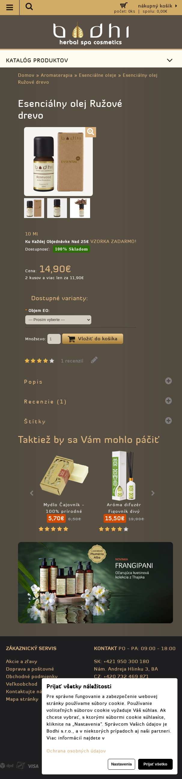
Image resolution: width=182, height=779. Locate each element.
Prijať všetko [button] (155, 764)
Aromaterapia (57, 75)
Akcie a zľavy (21, 661)
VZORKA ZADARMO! (113, 241)
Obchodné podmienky (32, 676)
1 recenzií (72, 361)
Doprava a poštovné (30, 669)
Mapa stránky (22, 699)
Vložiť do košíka (92, 339)
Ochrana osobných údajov (76, 751)
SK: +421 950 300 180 (121, 661)
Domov (26, 75)
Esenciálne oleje (98, 75)
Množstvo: (43, 339)
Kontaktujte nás (25, 691)
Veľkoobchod (22, 684)
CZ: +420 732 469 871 (121, 676)
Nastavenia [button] (121, 764)
